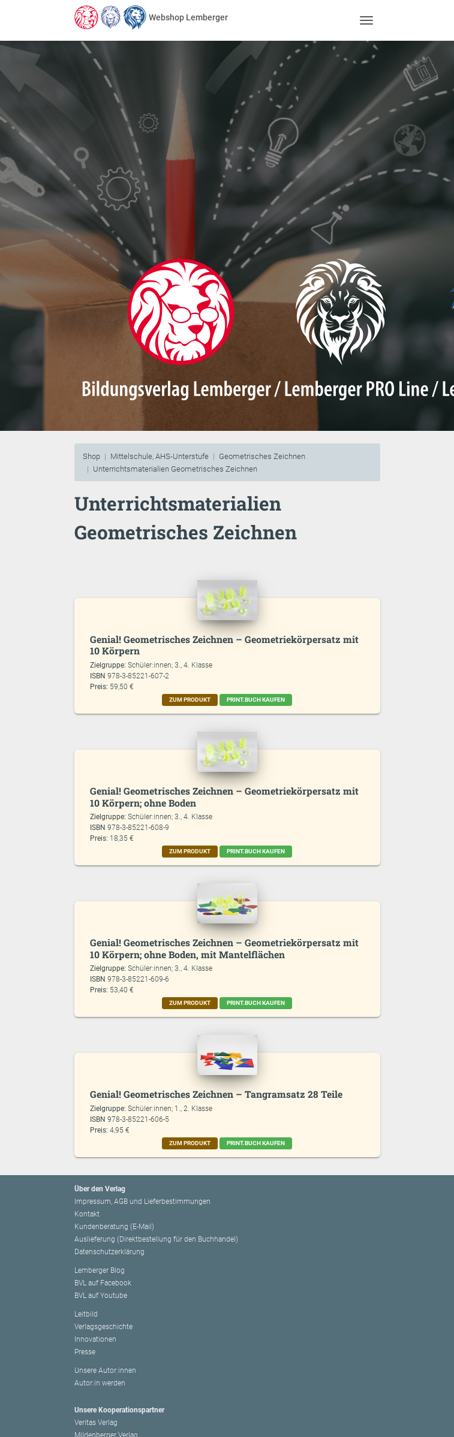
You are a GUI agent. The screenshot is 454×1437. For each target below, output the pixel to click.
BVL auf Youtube (100, 1295)
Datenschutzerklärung (109, 1252)
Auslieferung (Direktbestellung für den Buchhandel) (156, 1239)
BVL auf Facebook (102, 1283)
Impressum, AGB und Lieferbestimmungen (142, 1201)
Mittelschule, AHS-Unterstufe (159, 456)
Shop (91, 456)
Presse (84, 1352)
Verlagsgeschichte (103, 1327)
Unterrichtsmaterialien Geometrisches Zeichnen (175, 468)
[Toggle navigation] (366, 20)
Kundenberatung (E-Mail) (114, 1226)
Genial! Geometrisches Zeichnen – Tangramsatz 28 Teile (216, 1094)
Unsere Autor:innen (105, 1370)
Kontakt (87, 1214)
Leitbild (86, 1314)
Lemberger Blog (99, 1270)
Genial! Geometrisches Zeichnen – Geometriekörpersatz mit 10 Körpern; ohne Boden (224, 796)
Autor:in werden (99, 1383)
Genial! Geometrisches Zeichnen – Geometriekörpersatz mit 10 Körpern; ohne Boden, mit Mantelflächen (224, 948)
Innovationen (95, 1339)
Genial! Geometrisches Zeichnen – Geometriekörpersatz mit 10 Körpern (224, 645)
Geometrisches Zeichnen (262, 456)
